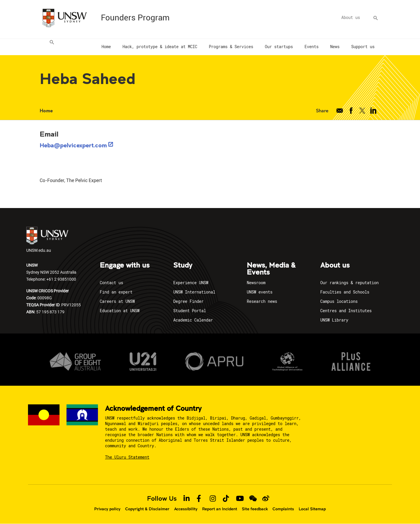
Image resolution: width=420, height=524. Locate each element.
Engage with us (125, 265)
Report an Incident (219, 508)
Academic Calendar (193, 320)
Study (182, 265)
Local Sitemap (312, 508)
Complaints (283, 508)
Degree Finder (188, 301)
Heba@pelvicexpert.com (73, 145)
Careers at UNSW (117, 301)
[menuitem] (50, 47)
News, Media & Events (271, 269)
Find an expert (116, 292)
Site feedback (255, 508)
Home (46, 110)
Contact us (111, 282)
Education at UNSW (119, 310)
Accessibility (185, 508)
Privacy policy (107, 508)
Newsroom (256, 282)
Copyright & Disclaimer (147, 508)
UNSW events (259, 292)
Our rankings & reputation (349, 282)
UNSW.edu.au (47, 240)
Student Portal (189, 310)
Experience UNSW (190, 282)
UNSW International (194, 292)
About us (350, 17)
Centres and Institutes (346, 310)
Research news (262, 301)
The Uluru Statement (127, 457)
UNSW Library (334, 320)
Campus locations (339, 301)
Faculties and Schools (344, 292)
